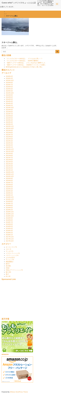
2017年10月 (10, 241)
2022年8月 (9, 132)
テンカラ (9, 251)
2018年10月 (10, 216)
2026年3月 (9, 78)
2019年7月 (9, 203)
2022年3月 (9, 143)
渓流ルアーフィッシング (14, 270)
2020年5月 (9, 187)
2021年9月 (9, 153)
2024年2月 (9, 105)
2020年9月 (9, 178)
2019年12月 (10, 197)
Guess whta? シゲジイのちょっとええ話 (19, 3)
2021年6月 (9, 159)
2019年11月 (10, 199)
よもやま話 (10, 257)
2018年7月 (9, 222)
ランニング (10, 259)
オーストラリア (11, 247)
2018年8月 (9, 220)
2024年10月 (10, 93)
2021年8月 (9, 155)
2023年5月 (9, 118)
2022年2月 (9, 145)
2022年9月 (9, 130)
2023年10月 (10, 107)
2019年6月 (9, 205)
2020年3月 (9, 191)
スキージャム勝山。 (10, 42)
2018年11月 (10, 214)
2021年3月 (9, 166)
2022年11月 (10, 126)
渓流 (8, 268)
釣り (8, 276)
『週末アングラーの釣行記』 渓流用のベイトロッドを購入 (25, 65)
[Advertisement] (30, 300)
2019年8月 (9, 201)
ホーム (8, 12)
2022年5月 (9, 139)
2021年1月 (9, 170)
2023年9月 (9, 109)
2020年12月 (10, 172)
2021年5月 (9, 162)
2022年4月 (9, 141)
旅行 (8, 264)
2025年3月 (9, 91)
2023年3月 (9, 122)
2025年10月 (10, 80)
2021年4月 (9, 164)
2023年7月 (9, 114)
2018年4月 (9, 228)
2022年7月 (9, 134)
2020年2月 (9, 193)
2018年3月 (9, 230)
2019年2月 (9, 209)
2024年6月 (9, 97)
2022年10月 (10, 128)
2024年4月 (9, 101)
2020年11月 (10, 174)
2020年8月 (9, 180)
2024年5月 (9, 99)
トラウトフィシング (13, 253)
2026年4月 (9, 76)
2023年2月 (9, 124)
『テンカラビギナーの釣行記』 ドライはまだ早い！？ (24, 58)
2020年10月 (10, 176)
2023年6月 (9, 116)
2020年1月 (9, 195)
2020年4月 (9, 189)
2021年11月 (10, 149)
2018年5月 (9, 226)
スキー (8, 249)
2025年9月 (9, 82)
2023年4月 (9, 120)
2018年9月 (9, 218)
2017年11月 (10, 239)
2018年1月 (9, 235)
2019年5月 (9, 207)
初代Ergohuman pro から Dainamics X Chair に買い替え (24, 67)
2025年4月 (9, 89)
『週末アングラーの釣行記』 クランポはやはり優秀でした (25, 63)
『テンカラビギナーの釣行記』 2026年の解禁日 (23, 60)
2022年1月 (9, 147)
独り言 (8, 272)
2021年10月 (10, 151)
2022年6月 (9, 137)
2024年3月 (9, 103)
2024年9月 (9, 95)
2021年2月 (9, 168)
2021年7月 (9, 157)
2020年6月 (9, 184)
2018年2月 (9, 232)
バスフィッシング (12, 255)
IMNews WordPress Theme (19, 392)
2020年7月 (9, 182)
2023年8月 (9, 112)
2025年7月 (9, 84)
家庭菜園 (9, 261)
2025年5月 (9, 87)
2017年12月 (10, 237)
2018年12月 (10, 212)
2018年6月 (9, 224)
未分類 (8, 266)
